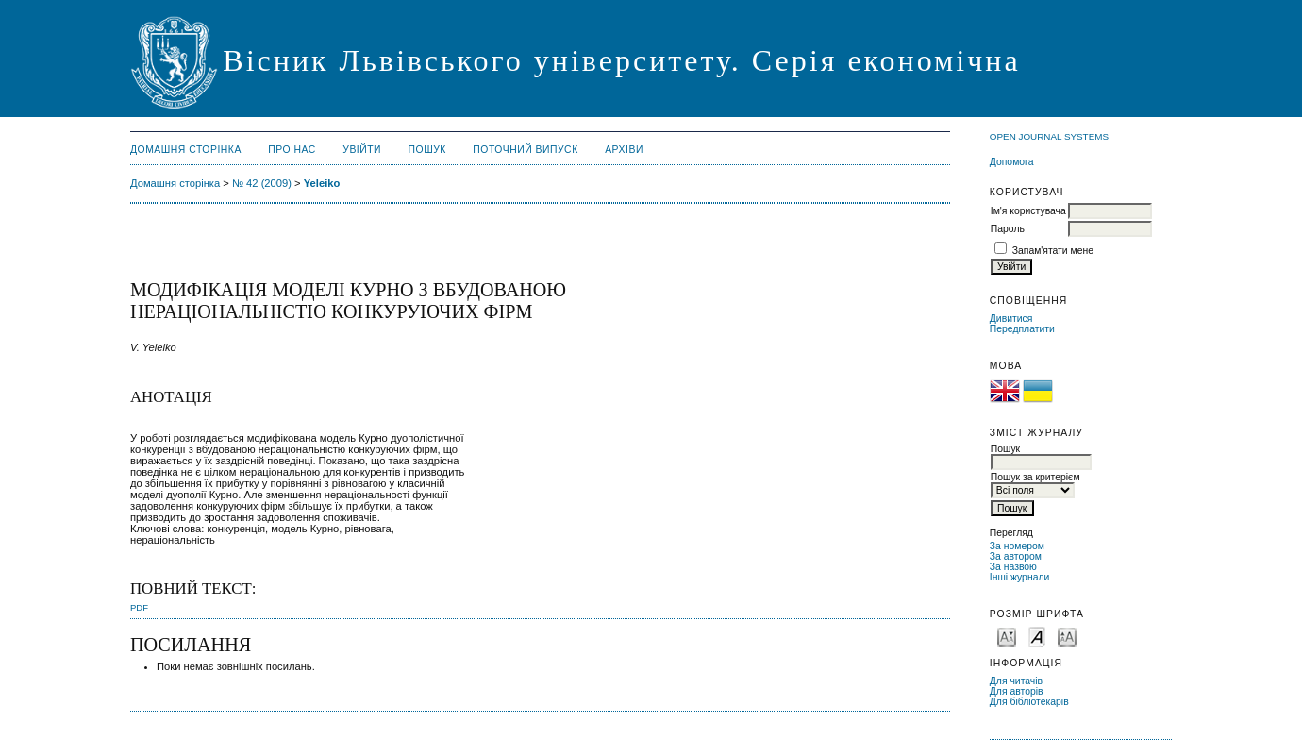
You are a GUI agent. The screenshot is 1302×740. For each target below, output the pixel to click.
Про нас (292, 149)
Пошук (427, 149)
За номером (1017, 546)
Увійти (361, 149)
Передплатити (1022, 329)
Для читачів (1016, 681)
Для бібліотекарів (1029, 702)
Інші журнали (1019, 577)
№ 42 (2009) (262, 183)
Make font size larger (1067, 636)
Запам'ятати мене (1052, 250)
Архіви (624, 149)
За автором (1016, 556)
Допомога (1012, 162)
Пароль (1008, 229)
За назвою (1013, 567)
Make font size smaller (1006, 636)
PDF (139, 607)
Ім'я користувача (1028, 211)
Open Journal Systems (1049, 136)
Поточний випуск (525, 149)
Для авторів (1016, 691)
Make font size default (1036, 636)
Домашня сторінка (186, 149)
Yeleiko (322, 183)
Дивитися (1011, 318)
